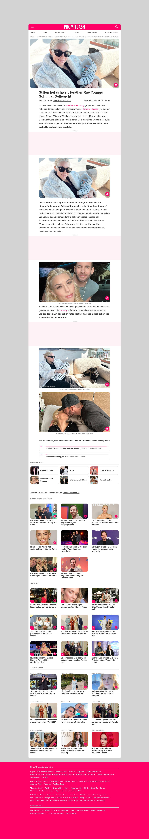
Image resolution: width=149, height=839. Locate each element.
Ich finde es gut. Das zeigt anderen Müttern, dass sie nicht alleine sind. (73, 448)
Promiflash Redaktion (62, 101)
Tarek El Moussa (90, 109)
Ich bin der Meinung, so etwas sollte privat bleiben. (65, 457)
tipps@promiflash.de (71, 493)
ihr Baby (63, 310)
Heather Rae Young (75, 105)
